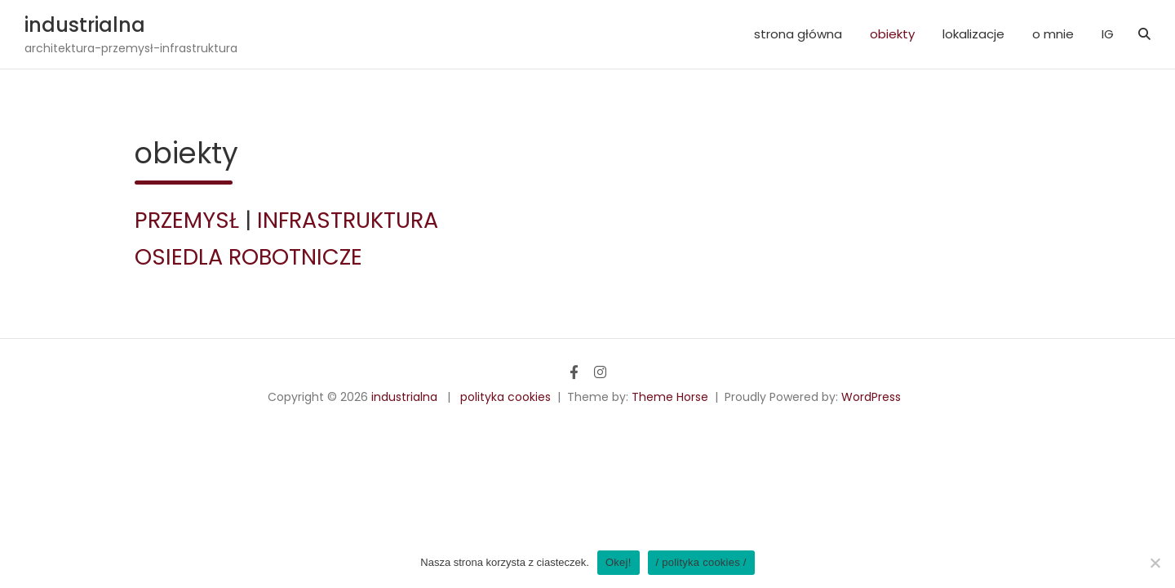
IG (1108, 33)
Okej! (618, 562)
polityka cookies (505, 397)
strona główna (798, 33)
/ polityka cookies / (701, 562)
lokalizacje (973, 33)
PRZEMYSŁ (187, 220)
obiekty (892, 33)
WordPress (871, 397)
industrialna (84, 24)
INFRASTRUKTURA (347, 220)
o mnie (1053, 33)
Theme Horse (670, 397)
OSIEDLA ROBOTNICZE (248, 257)
